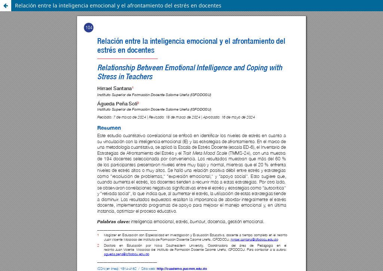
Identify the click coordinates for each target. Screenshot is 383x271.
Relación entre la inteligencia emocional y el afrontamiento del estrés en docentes (118, 5)
